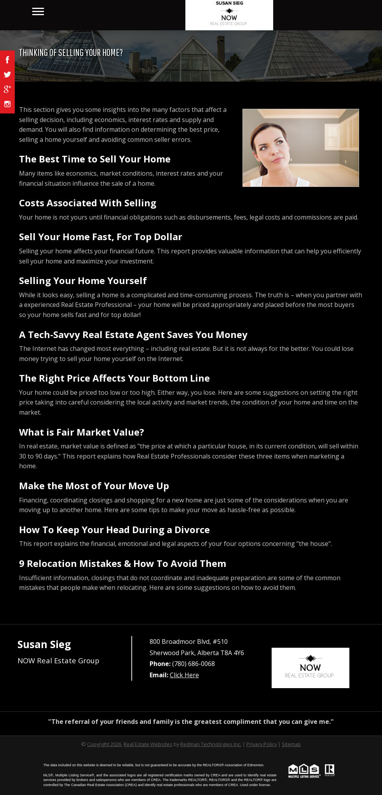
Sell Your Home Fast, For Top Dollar (100, 236)
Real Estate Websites (148, 744)
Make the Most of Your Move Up (94, 485)
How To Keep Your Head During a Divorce (114, 529)
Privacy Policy (261, 744)
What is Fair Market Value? (81, 431)
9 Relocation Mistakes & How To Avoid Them (122, 563)
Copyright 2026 (104, 744)
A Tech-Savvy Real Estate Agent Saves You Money (133, 334)
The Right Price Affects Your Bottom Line (114, 377)
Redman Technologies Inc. (210, 744)
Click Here (184, 675)
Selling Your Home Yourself (83, 280)
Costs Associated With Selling (87, 202)
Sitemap (291, 744)
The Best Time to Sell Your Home (95, 158)
